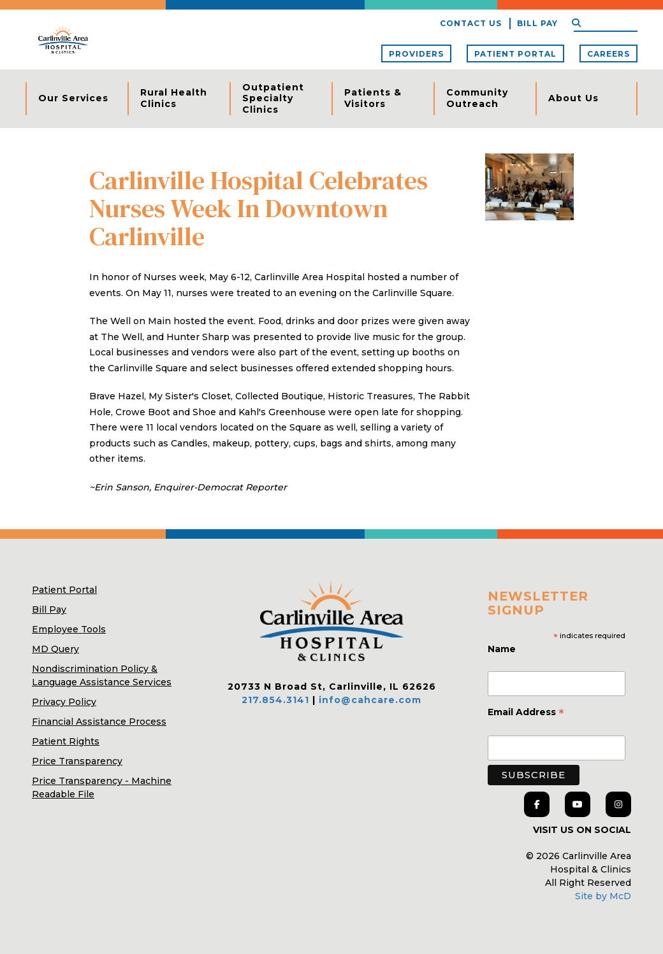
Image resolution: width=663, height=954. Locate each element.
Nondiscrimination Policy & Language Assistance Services (101, 675)
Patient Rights (65, 741)
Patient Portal (515, 54)
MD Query (55, 649)
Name (503, 649)
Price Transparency (77, 761)
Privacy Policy (64, 702)
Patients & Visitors (373, 98)
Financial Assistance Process (99, 721)
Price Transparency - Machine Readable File (101, 787)
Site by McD (603, 896)
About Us (573, 98)
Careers (608, 54)
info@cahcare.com (370, 700)
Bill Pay (537, 23)
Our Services (73, 98)
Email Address (526, 713)
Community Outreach (477, 98)
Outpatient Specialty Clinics (273, 98)
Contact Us (471, 23)
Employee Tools (69, 629)
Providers (416, 54)
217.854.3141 (275, 700)
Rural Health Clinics (173, 98)
